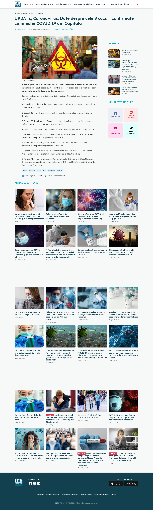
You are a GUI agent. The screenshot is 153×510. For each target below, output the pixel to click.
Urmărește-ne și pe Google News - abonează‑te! (45, 176)
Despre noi (40, 494)
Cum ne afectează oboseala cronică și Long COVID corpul (27, 313)
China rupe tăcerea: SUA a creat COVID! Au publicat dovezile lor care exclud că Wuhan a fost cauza (60, 315)
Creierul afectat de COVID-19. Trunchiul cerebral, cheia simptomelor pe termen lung (90, 216)
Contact (113, 494)
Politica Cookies (86, 494)
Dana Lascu (21, 30)
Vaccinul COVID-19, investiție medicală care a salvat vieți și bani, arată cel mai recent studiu (123, 314)
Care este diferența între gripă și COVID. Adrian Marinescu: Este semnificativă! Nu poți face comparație (122, 456)
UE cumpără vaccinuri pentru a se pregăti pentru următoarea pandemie (91, 314)
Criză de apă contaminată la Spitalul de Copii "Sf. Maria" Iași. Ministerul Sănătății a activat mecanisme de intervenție (130, 65)
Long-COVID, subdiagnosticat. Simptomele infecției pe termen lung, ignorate (122, 216)
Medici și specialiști (52, 494)
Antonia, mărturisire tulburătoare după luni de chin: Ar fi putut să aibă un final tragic (129, 78)
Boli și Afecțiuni (28, 13)
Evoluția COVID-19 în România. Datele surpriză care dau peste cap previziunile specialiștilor (60, 455)
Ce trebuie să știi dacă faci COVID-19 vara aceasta (89, 416)
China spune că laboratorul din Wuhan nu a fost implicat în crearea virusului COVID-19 (122, 252)
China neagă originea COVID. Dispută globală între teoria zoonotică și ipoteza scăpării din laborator (29, 253)
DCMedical (18, 13)
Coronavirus (39, 13)
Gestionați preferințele (101, 494)
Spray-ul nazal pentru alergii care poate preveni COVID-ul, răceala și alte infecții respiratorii (29, 216)
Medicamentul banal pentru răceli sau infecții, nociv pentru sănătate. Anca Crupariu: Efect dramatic (60, 418)
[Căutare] (137, 4)
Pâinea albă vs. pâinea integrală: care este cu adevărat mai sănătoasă (130, 89)
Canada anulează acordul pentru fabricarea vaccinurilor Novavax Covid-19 (92, 252)
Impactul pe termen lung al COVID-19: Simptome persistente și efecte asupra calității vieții (29, 455)
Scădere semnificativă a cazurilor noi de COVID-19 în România (58, 216)
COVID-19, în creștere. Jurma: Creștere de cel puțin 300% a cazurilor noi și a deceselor (122, 417)
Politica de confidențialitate (70, 494)
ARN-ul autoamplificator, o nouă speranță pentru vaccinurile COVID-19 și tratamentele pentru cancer (123, 354)
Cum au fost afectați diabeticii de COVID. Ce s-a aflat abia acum (28, 417)
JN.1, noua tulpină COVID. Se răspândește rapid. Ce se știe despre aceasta (27, 352)
